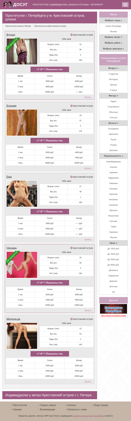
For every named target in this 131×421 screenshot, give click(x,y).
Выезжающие (47, 408)
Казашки (113, 189)
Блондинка (113, 128)
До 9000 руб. (113, 265)
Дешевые (113, 270)
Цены (113, 243)
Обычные (113, 112)
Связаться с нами (77, 408)
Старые (113, 90)
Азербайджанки (113, 161)
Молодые (113, 79)
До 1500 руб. (113, 248)
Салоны (71, 403)
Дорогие (113, 281)
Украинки (113, 232)
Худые (114, 101)
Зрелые (113, 85)
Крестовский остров (83, 35)
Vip (113, 292)
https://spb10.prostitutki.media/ (113, 316)
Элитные (113, 286)
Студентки (113, 74)
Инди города (101, 403)
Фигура (113, 95)
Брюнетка (113, 134)
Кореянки (113, 205)
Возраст (113, 68)
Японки (113, 237)
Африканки (113, 178)
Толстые (113, 117)
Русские (113, 221)
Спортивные (113, 107)
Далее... (88, 97)
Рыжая (113, 145)
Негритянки (113, 216)
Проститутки (20, 403)
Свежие (17, 408)
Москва (113, 31)
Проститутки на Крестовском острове (50, 26)
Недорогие (113, 275)
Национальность (113, 155)
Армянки (113, 172)
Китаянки (113, 199)
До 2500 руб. (113, 254)
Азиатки (113, 167)
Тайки (113, 226)
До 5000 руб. (113, 259)
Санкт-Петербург (113, 26)
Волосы (113, 123)
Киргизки (113, 194)
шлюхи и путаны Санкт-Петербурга (89, 414)
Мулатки (113, 210)
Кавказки (113, 183)
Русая (113, 139)
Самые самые (48, 403)
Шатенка (113, 150)
